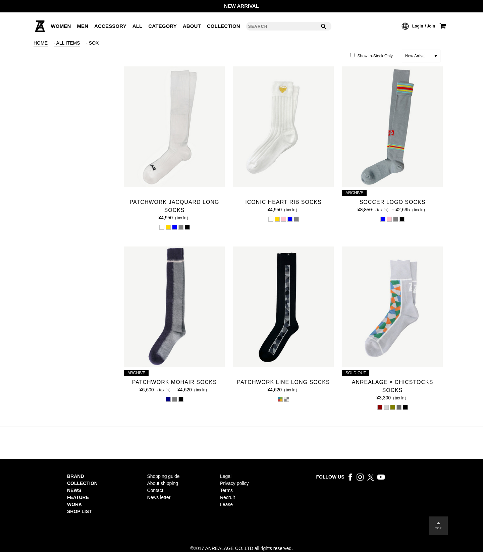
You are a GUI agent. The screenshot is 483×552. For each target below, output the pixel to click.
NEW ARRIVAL (241, 6)
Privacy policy (234, 483)
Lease (226, 504)
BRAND (75, 476)
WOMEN (61, 26)
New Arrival (415, 56)
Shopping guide (163, 476)
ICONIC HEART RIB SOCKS (283, 202)
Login (417, 26)
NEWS (74, 490)
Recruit (227, 497)
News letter (158, 497)
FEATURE (78, 497)
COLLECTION (223, 26)
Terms (226, 490)
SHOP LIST (79, 511)
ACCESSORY (110, 26)
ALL (137, 26)
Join (431, 26)
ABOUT (192, 26)
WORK (74, 504)
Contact (155, 490)
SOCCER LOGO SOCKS (393, 202)
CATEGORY (162, 26)
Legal (225, 476)
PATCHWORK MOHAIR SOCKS (174, 382)
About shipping (162, 483)
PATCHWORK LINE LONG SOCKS (283, 382)
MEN (82, 26)
